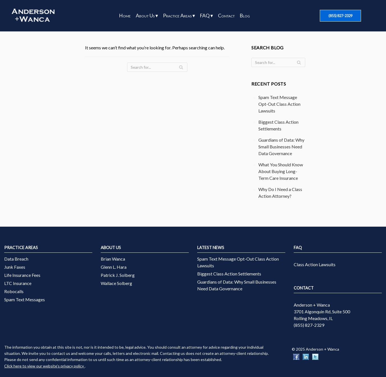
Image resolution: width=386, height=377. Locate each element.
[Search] (157, 67)
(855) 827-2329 (340, 15)
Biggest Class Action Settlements (229, 273)
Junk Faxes (14, 267)
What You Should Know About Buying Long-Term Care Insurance (280, 171)
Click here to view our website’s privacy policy (44, 366)
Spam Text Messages (24, 299)
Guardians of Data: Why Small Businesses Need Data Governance (281, 146)
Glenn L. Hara (114, 267)
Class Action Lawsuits (315, 264)
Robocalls (14, 291)
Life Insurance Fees (22, 275)
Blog (245, 16)
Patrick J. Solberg (118, 275)
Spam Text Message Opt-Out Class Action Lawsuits (279, 104)
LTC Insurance (17, 283)
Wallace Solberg (116, 283)
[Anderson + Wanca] (33, 16)
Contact (226, 16)
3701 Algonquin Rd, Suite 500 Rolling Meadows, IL (322, 315)
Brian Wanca (113, 258)
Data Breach (16, 258)
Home (125, 16)
